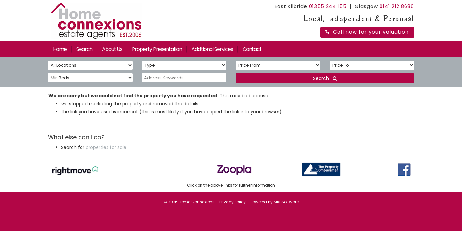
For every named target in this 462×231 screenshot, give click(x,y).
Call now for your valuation (367, 32)
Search (84, 49)
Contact (252, 49)
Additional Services (212, 49)
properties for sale (106, 147)
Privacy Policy (232, 202)
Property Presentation (157, 49)
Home (60, 49)
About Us (112, 49)
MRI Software (286, 202)
